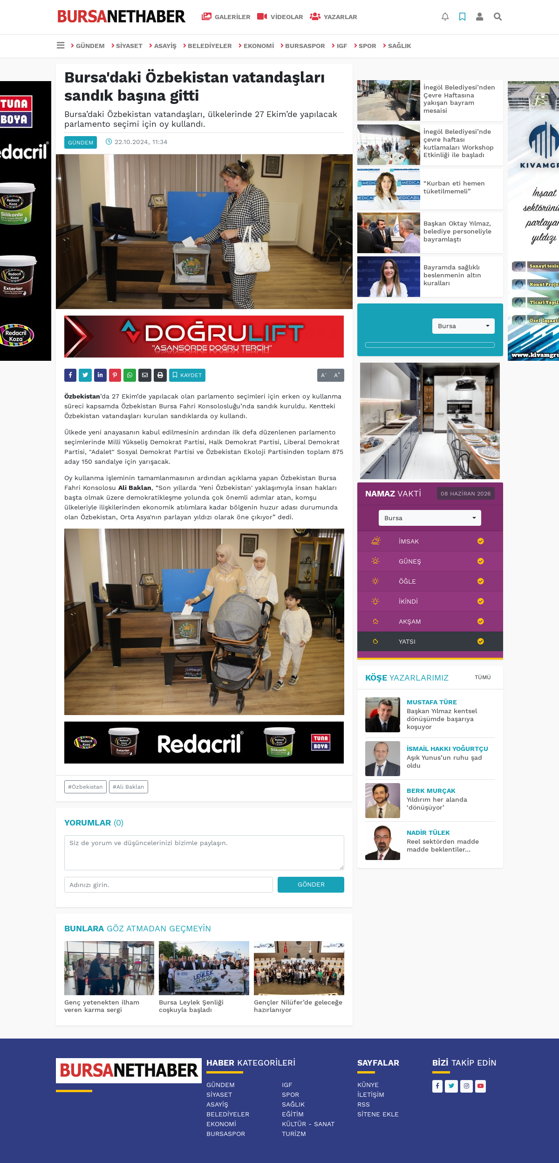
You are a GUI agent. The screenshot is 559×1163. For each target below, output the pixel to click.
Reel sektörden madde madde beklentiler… (443, 845)
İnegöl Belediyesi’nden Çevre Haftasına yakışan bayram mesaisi (459, 98)
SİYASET (127, 45)
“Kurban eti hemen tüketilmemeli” (454, 187)
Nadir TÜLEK (428, 832)
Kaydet (187, 375)
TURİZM (294, 1133)
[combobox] (463, 326)
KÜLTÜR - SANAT (308, 1124)
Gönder (311, 884)
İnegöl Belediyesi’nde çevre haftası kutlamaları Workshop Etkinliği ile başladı (458, 143)
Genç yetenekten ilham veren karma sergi (101, 1006)
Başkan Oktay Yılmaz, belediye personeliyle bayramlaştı (457, 231)
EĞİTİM (293, 1114)
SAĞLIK (397, 45)
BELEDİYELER (207, 45)
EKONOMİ (256, 45)
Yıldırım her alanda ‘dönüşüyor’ (437, 803)
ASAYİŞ (163, 45)
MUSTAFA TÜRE (432, 702)
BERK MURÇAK (431, 790)
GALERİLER (226, 17)
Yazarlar (334, 17)
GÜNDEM (88, 45)
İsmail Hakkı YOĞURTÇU (447, 748)
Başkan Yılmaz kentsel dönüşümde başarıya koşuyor (442, 718)
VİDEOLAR (280, 17)
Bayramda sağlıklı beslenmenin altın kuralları (452, 275)
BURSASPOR (303, 45)
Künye (368, 1084)
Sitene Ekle (378, 1114)
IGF (340, 45)
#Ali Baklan (128, 787)
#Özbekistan (85, 787)
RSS (363, 1104)
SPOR (365, 45)
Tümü (483, 677)
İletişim (370, 1094)
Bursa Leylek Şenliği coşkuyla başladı (191, 1006)
